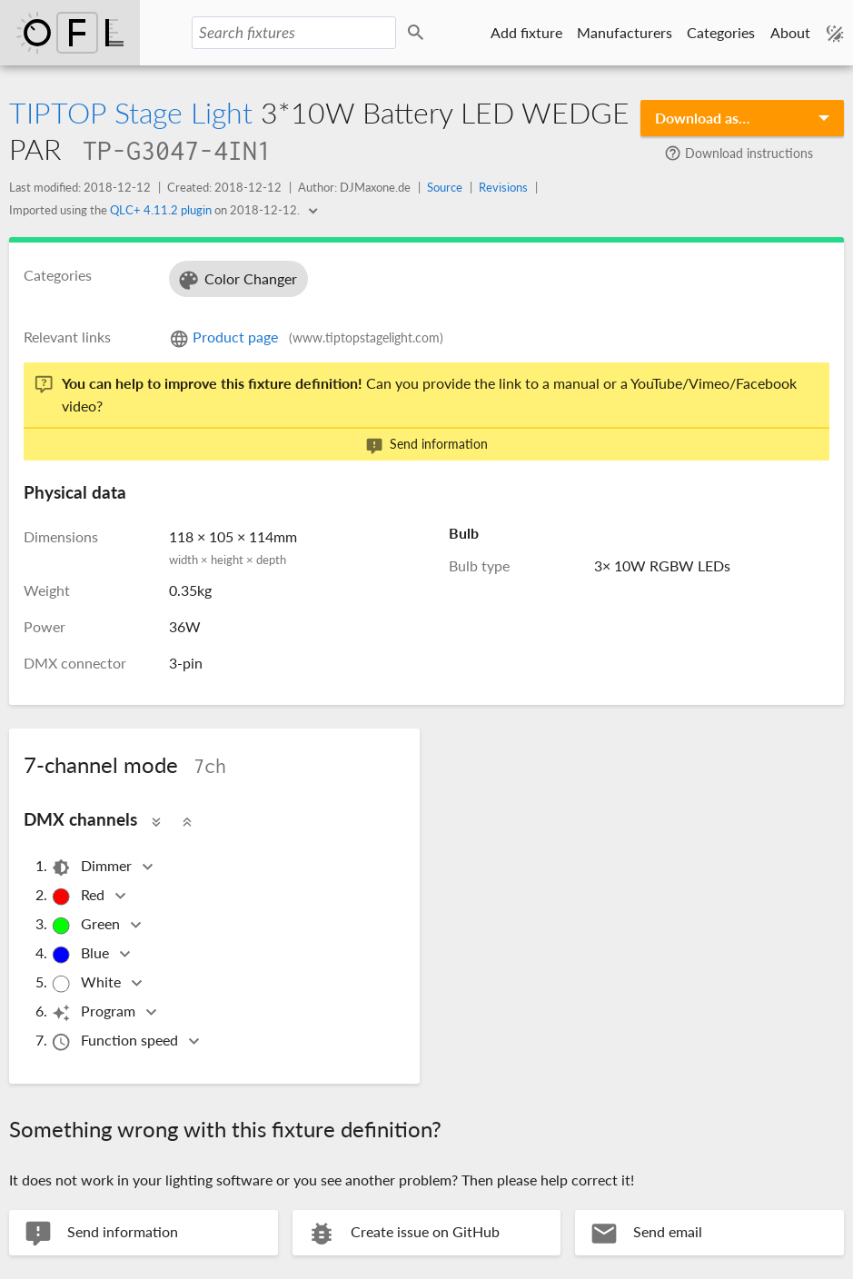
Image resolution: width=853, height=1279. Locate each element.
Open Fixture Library (70, 32)
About (790, 32)
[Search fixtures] (293, 32)
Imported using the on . (156, 210)
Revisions (503, 187)
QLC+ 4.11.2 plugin (161, 210)
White (87, 983)
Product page (306, 336)
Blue (81, 954)
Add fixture (526, 32)
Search (418, 33)
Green (87, 925)
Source (444, 187)
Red (79, 896)
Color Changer (236, 280)
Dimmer (92, 867)
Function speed (116, 1041)
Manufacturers (624, 32)
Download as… (702, 117)
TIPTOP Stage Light (131, 112)
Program (94, 1012)
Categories (721, 32)
